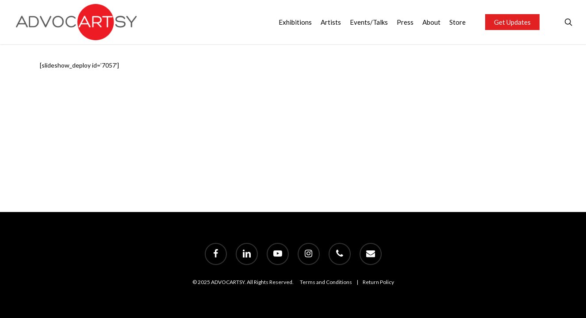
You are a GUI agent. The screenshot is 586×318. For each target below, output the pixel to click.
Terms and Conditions (326, 282)
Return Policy (378, 282)
